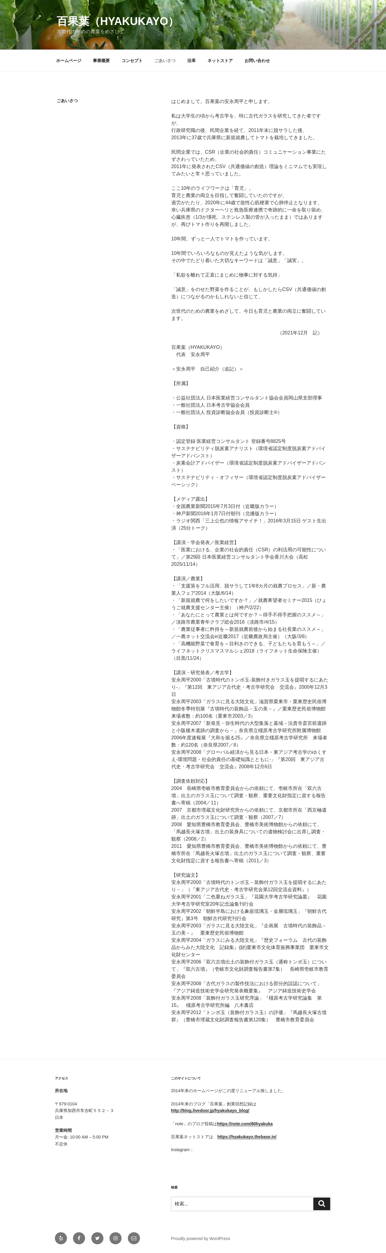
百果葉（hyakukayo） (118, 21)
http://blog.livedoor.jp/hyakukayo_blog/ (210, 1110)
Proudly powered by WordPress (200, 1238)
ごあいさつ (165, 60)
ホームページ (68, 60)
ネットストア (220, 60)
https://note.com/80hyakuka (245, 1123)
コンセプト (132, 60)
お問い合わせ (257, 60)
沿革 (191, 60)
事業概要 (101, 60)
